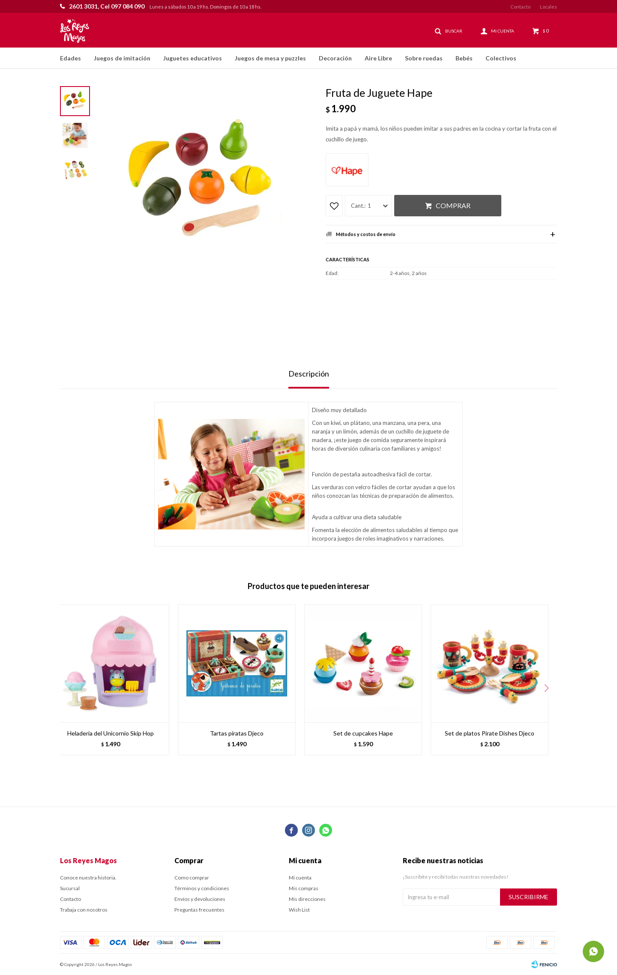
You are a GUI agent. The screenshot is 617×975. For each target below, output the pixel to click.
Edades (70, 58)
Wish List (299, 909)
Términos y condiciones (201, 888)
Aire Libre (378, 58)
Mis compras (303, 888)
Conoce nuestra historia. (88, 877)
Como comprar (191, 877)
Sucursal (70, 888)
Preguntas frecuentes (199, 909)
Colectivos (500, 58)
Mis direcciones (307, 899)
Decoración (335, 58)
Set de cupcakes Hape (363, 733)
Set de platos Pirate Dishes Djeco (489, 733)
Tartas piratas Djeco (237, 733)
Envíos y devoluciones (199, 899)
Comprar (453, 205)
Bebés (464, 58)
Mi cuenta (300, 877)
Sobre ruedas (424, 58)
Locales (548, 6)
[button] (546, 688)
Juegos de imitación (122, 58)
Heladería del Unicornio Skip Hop (110, 733)
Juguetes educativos (192, 58)
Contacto (520, 6)
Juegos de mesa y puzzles (270, 58)
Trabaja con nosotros (84, 909)
